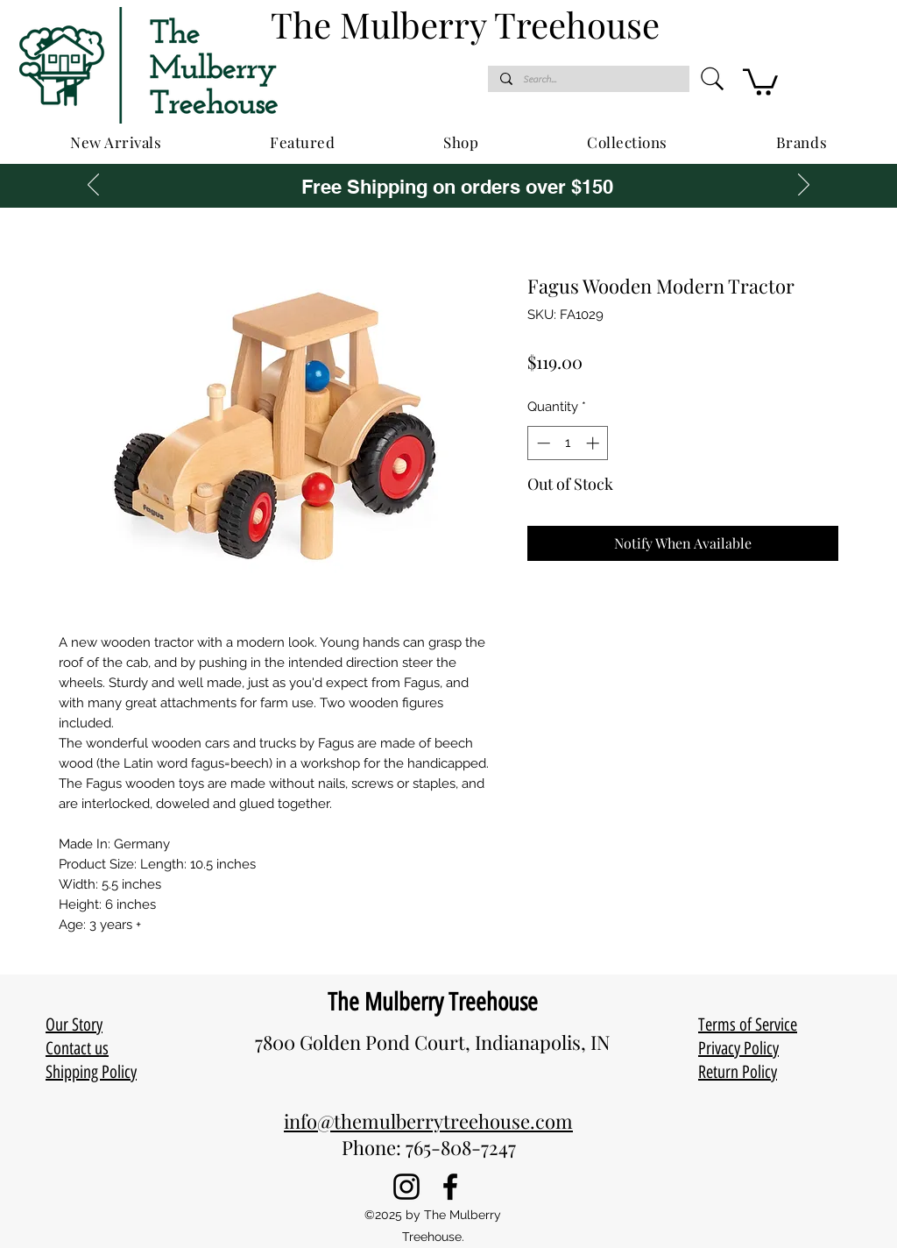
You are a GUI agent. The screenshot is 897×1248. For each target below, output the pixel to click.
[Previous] (93, 186)
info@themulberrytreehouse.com (428, 1121)
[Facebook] (450, 1186)
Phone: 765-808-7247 (429, 1147)
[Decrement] (542, 443)
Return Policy (737, 1071)
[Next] (803, 186)
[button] (760, 81)
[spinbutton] (568, 443)
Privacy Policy (738, 1048)
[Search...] (588, 79)
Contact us (77, 1048)
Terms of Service (747, 1024)
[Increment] (594, 443)
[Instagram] (406, 1186)
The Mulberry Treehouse (433, 1002)
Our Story (74, 1024)
